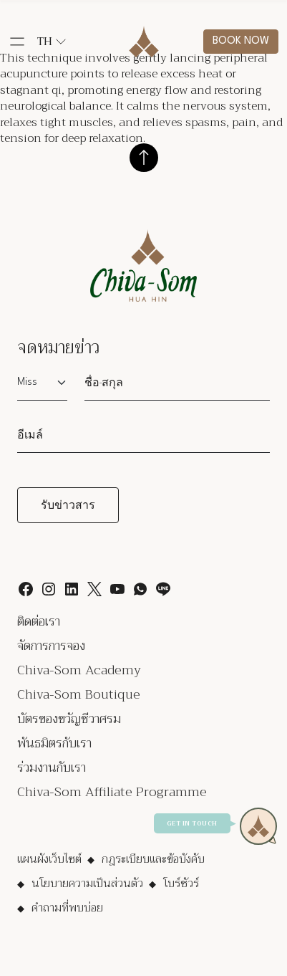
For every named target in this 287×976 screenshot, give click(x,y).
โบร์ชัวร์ (181, 884)
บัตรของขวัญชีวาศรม (69, 718)
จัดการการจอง (51, 645)
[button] (17, 41)
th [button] (52, 42)
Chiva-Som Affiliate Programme (112, 791)
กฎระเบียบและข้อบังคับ (153, 859)
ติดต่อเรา (38, 621)
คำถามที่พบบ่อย (67, 908)
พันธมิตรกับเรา (54, 743)
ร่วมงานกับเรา (51, 767)
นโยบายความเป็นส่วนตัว (87, 884)
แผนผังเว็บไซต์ (49, 859)
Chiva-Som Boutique (78, 694)
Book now (241, 41)
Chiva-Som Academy (79, 670)
